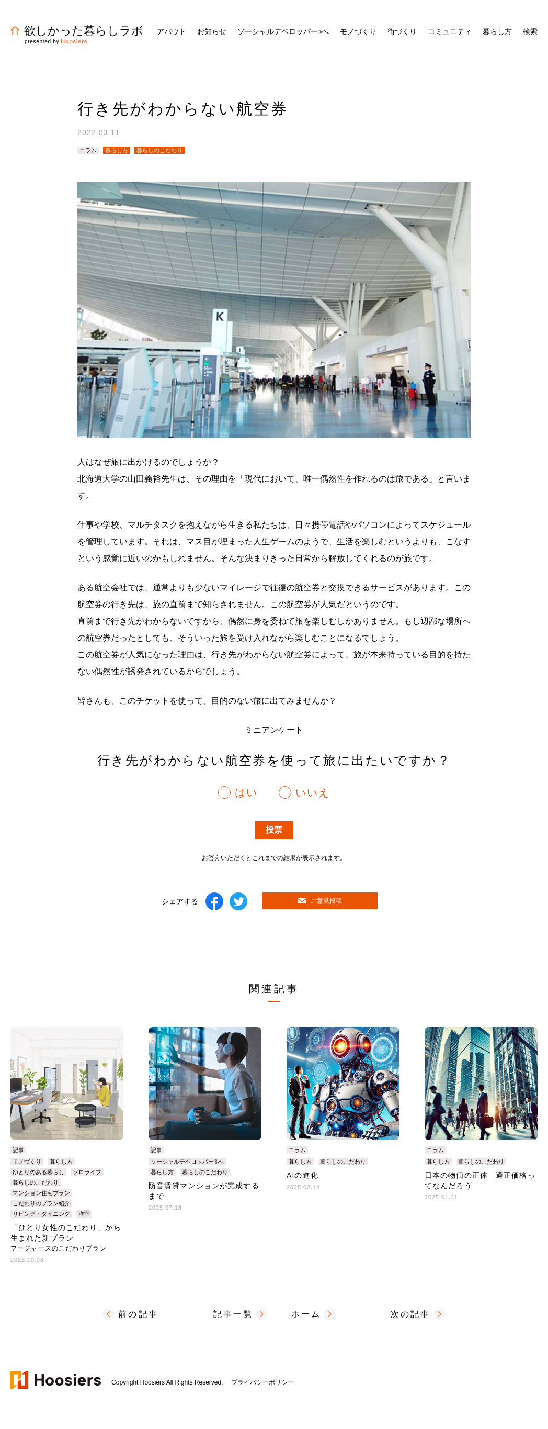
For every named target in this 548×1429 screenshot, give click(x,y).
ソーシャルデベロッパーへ (283, 31)
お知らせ (211, 31)
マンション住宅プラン (41, 1193)
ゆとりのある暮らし (38, 1172)
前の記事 (138, 1314)
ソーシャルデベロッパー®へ (187, 1161)
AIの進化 (302, 1175)
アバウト (171, 31)
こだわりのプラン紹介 (41, 1203)
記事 (18, 1150)
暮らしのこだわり (159, 150)
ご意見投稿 (320, 901)
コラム (88, 150)
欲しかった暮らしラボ (76, 30)
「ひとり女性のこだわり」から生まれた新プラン (65, 1237)
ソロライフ (87, 1172)
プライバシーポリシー (262, 1382)
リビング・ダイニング (41, 1214)
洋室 (84, 1214)
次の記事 (411, 1314)
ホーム (306, 1314)
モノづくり (27, 1161)
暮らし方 (116, 150)
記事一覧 (233, 1314)
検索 (530, 31)
